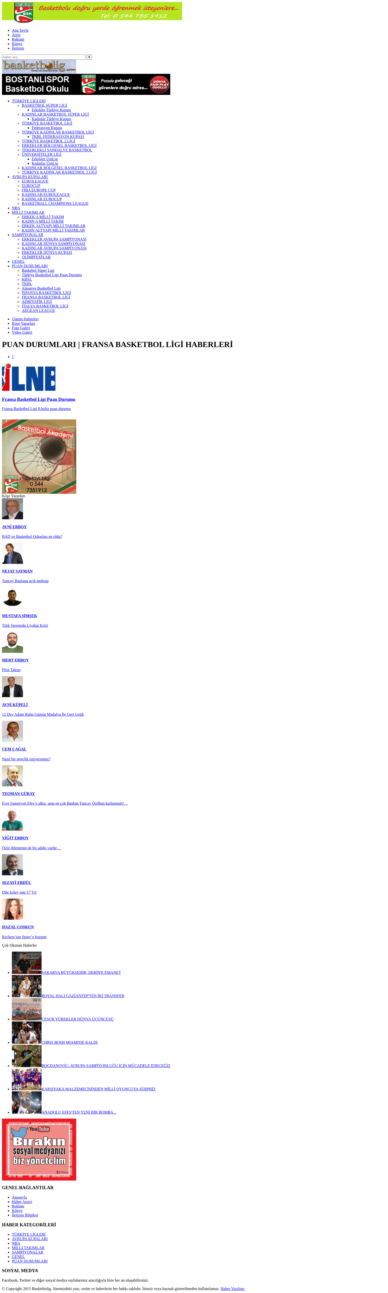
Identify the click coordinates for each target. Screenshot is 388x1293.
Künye (17, 44)
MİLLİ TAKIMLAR (28, 1248)
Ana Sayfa (20, 30)
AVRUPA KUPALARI (30, 1239)
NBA (16, 1243)
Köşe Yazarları (23, 323)
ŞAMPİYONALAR (27, 1252)
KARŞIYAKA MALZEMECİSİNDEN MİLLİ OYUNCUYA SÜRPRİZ (83, 1089)
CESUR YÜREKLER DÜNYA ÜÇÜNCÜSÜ (63, 1019)
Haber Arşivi (22, 1202)
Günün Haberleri (25, 319)
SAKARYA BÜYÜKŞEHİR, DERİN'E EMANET (66, 972)
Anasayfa (19, 1197)
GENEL (18, 1257)
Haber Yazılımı (232, 1289)
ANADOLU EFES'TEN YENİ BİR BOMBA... (64, 1112)
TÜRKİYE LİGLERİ (29, 1234)
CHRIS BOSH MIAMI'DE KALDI (54, 1042)
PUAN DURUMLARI (30, 1261)
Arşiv (16, 35)
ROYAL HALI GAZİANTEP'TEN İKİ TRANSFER (68, 996)
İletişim (18, 48)
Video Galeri (22, 332)
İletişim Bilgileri (25, 1215)
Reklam (18, 39)
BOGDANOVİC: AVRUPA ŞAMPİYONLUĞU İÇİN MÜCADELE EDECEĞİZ (91, 1066)
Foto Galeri (21, 328)
